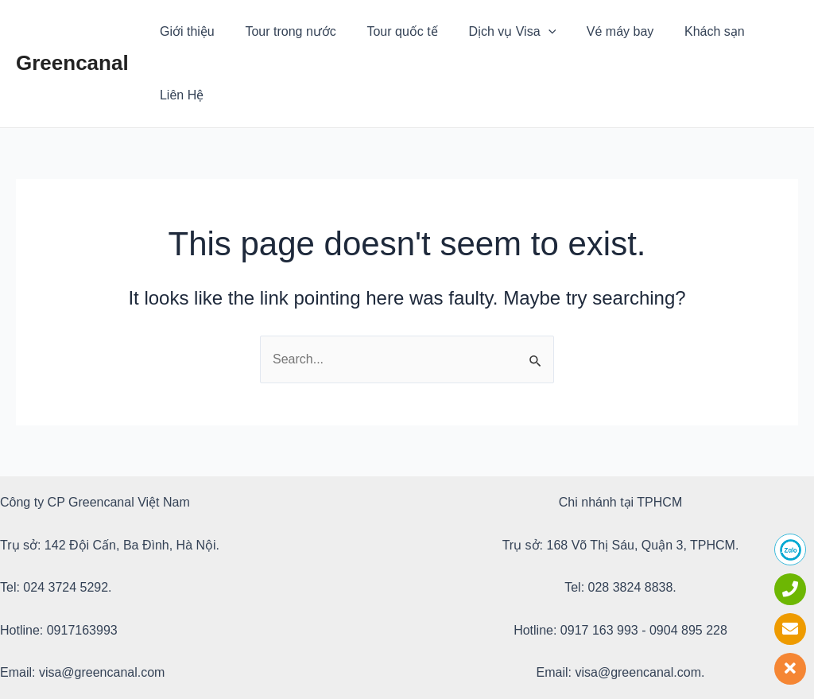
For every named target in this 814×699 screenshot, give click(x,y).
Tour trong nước (283, 31)
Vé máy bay (597, 31)
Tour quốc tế (390, 31)
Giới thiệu (184, 31)
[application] (530, 32)
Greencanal (72, 31)
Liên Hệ (763, 31)
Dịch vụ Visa (494, 32)
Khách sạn (686, 31)
